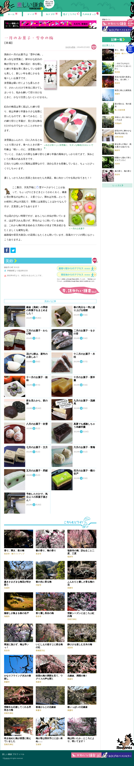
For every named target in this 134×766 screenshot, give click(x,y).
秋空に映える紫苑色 (123, 90)
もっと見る (116, 185)
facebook (6, 250)
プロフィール (18, 754)
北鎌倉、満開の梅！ (77, 675)
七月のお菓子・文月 (37, 447)
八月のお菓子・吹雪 (37, 424)
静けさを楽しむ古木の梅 (79, 644)
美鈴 (9, 261)
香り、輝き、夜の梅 (14, 550)
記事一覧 (116, 39)
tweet (13, 250)
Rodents (124, 741)
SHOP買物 (70, 47)
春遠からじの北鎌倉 (46, 707)
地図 (95, 260)
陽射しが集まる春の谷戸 (16, 613)
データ (93, 47)
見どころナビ (71, 14)
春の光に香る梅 (43, 582)
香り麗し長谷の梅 (45, 613)
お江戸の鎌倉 (117, 29)
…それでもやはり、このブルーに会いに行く (123, 66)
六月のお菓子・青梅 (84, 447)
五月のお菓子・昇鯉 (37, 470)
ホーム (13, 14)
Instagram (130, 43)
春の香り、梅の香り (46, 550)
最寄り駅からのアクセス (75, 268)
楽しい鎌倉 (7, 754)
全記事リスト (108, 45)
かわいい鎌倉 (117, 23)
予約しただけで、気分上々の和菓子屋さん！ (37, 497)
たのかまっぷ (90, 14)
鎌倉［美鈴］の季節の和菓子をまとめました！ (37, 310)
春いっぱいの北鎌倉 (77, 707)
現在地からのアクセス (76, 274)
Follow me (130, 17)
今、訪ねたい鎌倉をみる (79, 290)
